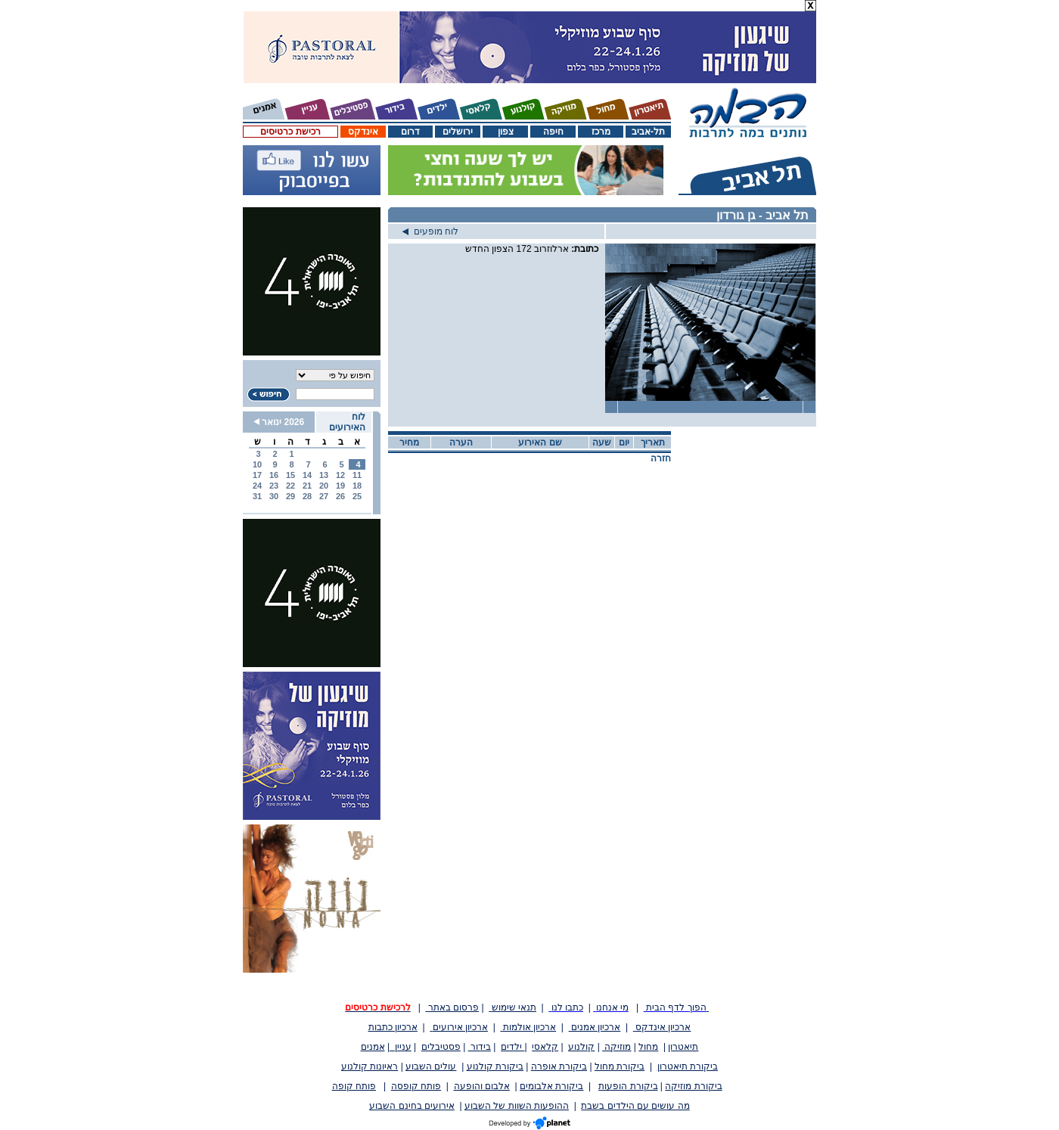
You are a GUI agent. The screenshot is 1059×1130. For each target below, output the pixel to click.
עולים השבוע (430, 1066)
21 (307, 485)
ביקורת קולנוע (495, 1066)
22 (290, 485)
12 (340, 475)
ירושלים (458, 131)
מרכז (601, 131)
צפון (506, 131)
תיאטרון (683, 1047)
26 (340, 496)
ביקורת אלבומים (551, 1086)
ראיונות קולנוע (369, 1066)
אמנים (373, 1047)
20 (323, 485)
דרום (410, 131)
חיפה (553, 131)
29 (290, 496)
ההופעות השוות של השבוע (516, 1106)
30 (273, 496)
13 (323, 475)
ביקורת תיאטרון (687, 1066)
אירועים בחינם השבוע (412, 1106)
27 (323, 496)
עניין (400, 1047)
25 (357, 496)
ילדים (512, 1047)
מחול (648, 1047)
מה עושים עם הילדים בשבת (635, 1106)
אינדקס (363, 131)
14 (307, 475)
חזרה (661, 458)
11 (357, 475)
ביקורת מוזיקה (693, 1086)
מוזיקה (616, 1047)
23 (273, 485)
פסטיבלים (441, 1047)
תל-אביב (648, 131)
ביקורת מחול (619, 1066)
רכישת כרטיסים (290, 131)
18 (357, 485)
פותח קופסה (416, 1086)
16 (273, 475)
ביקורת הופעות (627, 1086)
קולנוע (581, 1047)
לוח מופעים (430, 231)
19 (340, 485)
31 (257, 496)
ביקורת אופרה (559, 1066)
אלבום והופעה (482, 1086)
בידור (479, 1047)
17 (257, 475)
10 (257, 464)
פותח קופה (354, 1086)
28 (307, 496)
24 (257, 485)
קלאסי (545, 1047)
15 (290, 475)
